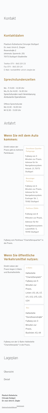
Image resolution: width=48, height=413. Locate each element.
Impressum (20, 406)
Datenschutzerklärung (9, 407)
